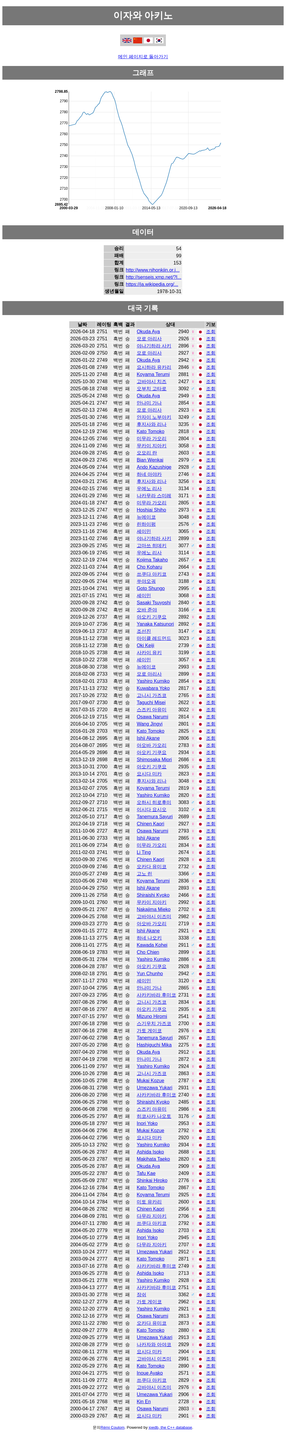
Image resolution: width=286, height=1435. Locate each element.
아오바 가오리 (151, 745)
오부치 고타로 (151, 388)
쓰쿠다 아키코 (151, 574)
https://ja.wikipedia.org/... (152, 284)
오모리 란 (147, 452)
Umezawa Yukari (154, 1087)
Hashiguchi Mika (154, 1044)
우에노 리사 (149, 488)
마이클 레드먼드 (154, 638)
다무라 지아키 (151, 1216)
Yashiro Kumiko (153, 681)
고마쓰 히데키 (151, 545)
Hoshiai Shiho (151, 509)
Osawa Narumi (152, 716)
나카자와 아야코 (154, 1344)
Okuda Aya (148, 331)
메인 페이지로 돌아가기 (143, 56)
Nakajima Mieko (154, 909)
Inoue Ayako (150, 1373)
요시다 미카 (149, 773)
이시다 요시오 (151, 809)
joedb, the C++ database (170, 1427)
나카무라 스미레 (154, 495)
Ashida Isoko (150, 1151)
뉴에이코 (146, 517)
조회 (211, 331)
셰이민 (144, 531)
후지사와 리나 (151, 424)
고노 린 (144, 873)
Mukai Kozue (150, 1080)
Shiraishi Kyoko (153, 895)
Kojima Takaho (152, 559)
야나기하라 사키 (154, 345)
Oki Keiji (145, 645)
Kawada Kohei (152, 945)
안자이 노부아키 (154, 417)
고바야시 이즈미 (154, 916)
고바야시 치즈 (151, 381)
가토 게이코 (149, 1030)
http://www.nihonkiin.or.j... (153, 270)
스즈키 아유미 (151, 709)
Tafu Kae (146, 1173)
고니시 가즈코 (151, 695)
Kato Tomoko (150, 431)
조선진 (144, 631)
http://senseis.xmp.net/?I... (153, 277)
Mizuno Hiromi (152, 1016)
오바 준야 (147, 609)
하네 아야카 (149, 474)
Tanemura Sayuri (155, 816)
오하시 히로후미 (154, 802)
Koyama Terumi (153, 374)
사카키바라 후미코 (156, 994)
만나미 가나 (149, 402)
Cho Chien (148, 952)
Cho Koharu (149, 566)
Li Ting (144, 852)
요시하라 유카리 (154, 367)
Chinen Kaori (150, 823)
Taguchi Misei (151, 702)
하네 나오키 (149, 937)
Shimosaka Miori (154, 759)
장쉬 (141, 1294)
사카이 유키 (149, 652)
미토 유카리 (149, 1201)
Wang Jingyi (150, 723)
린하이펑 (146, 524)
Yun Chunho (150, 973)
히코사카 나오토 (154, 1116)
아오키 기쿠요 (151, 616)
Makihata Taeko (153, 1159)
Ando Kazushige (154, 467)
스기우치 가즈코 (154, 1023)
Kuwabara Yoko (153, 688)
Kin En (144, 1401)
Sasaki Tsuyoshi (154, 602)
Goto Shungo (151, 588)
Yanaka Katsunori (155, 624)
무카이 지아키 (151, 445)
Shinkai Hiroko (152, 1180)
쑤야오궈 (146, 581)
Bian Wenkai (150, 459)
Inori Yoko (147, 1123)
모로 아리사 (149, 338)
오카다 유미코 (151, 866)
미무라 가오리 (151, 438)
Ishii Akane (148, 738)
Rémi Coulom (112, 1427)
